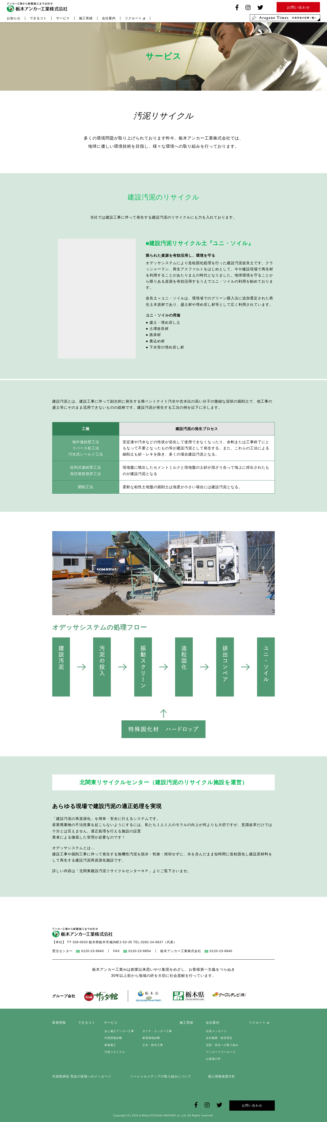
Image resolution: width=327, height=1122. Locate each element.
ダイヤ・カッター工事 (156, 1031)
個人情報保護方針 (221, 1076)
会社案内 (109, 18)
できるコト (38, 18)
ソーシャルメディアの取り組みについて (160, 1076)
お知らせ (13, 18)
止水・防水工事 (152, 1045)
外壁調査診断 (113, 1038)
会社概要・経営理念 (219, 1038)
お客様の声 (213, 1058)
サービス (63, 18)
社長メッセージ (216, 1031)
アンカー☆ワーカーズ (220, 1051)
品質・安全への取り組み (222, 1045)
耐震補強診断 (151, 1038)
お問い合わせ (252, 1105)
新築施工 (110, 1045)
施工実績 (86, 18)
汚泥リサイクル (114, 1051)
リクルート (135, 18)
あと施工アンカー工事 (119, 1031)
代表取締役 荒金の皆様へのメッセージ (81, 1076)
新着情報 (59, 1022)
